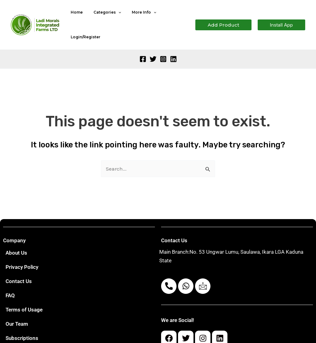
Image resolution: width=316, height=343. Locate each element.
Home (75, 15)
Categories (102, 15)
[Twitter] (153, 41)
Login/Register (170, 15)
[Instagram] (163, 41)
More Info (135, 15)
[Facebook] (143, 41)
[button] (223, 16)
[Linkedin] (173, 41)
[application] (113, 15)
